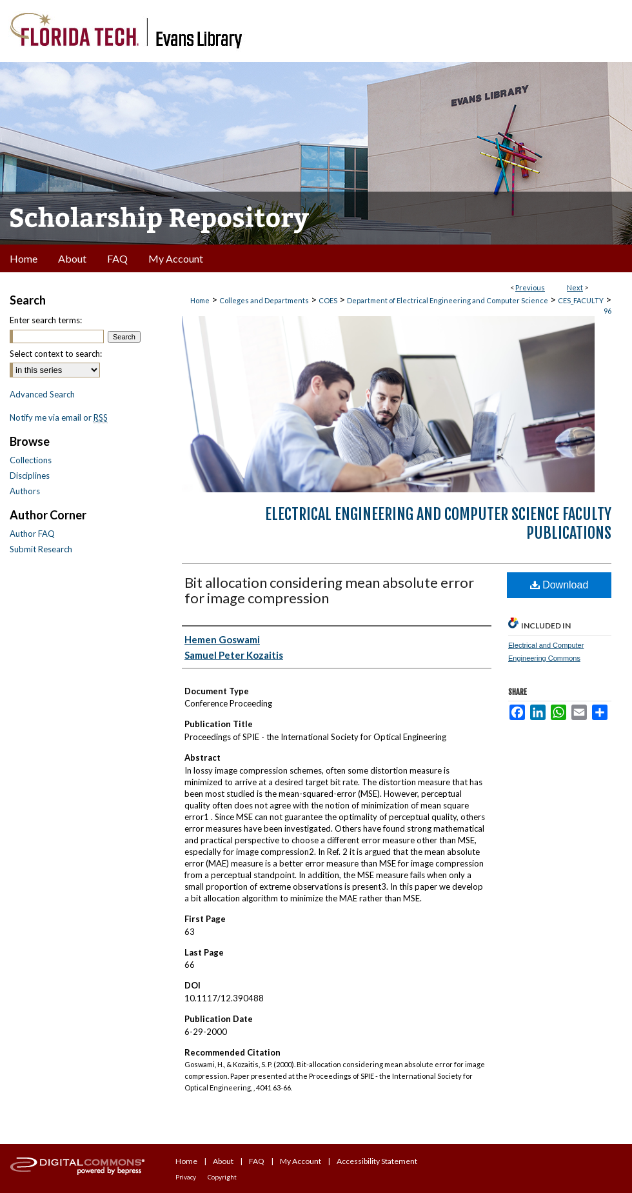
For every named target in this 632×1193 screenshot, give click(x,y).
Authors (25, 491)
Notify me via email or (59, 417)
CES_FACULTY (581, 300)
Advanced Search (42, 394)
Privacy (185, 1177)
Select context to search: (56, 353)
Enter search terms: (46, 320)
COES (328, 300)
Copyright (222, 1177)
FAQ (256, 1161)
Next (575, 287)
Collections (31, 460)
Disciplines (30, 475)
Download (559, 584)
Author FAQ (32, 533)
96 (607, 310)
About (223, 1161)
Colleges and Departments (264, 300)
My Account (300, 1161)
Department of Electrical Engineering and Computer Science (447, 300)
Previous (530, 287)
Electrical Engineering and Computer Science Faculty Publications (438, 524)
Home (200, 300)
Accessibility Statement (377, 1161)
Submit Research (41, 549)
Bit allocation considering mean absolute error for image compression (329, 590)
